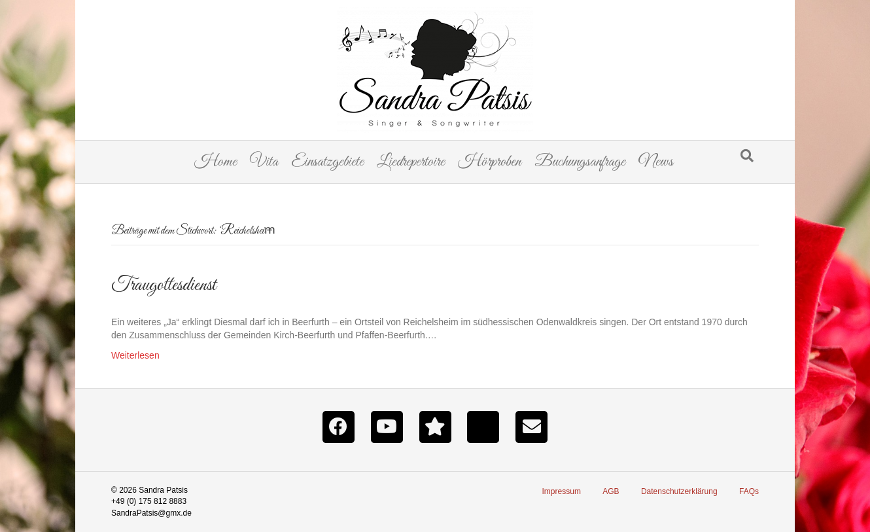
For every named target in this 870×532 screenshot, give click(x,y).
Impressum (561, 491)
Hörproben (489, 162)
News (655, 162)
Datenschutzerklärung (679, 491)
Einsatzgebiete (327, 162)
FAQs (749, 491)
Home (215, 162)
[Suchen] (747, 156)
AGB (610, 491)
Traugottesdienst (163, 285)
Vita (264, 162)
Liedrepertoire (411, 162)
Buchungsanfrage (579, 162)
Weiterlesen (135, 355)
